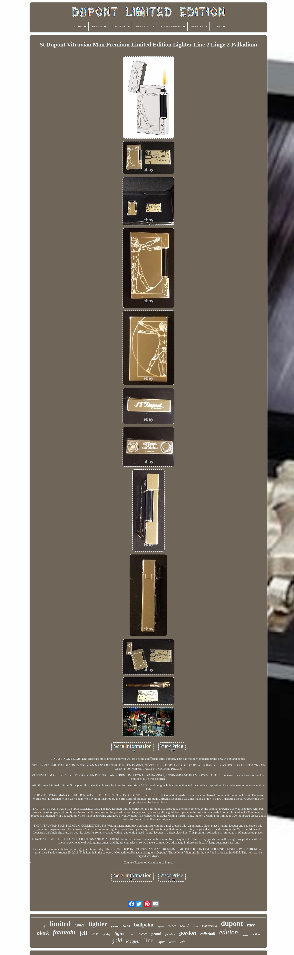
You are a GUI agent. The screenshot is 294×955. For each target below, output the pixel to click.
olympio (161, 926)
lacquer (133, 941)
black (43, 933)
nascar (245, 935)
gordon (187, 933)
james (80, 925)
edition (228, 932)
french (172, 925)
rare (251, 924)
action (256, 934)
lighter (98, 923)
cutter (195, 926)
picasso (115, 925)
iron (172, 942)
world (126, 925)
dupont (232, 923)
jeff (84, 933)
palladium (170, 934)
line (148, 940)
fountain (64, 932)
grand (156, 934)
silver (132, 934)
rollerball (207, 934)
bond (184, 925)
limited (60, 923)
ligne (119, 933)
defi (44, 926)
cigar (161, 942)
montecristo (209, 925)
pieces (143, 934)
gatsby (106, 934)
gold (116, 940)
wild (182, 942)
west (94, 934)
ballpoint (144, 924)
